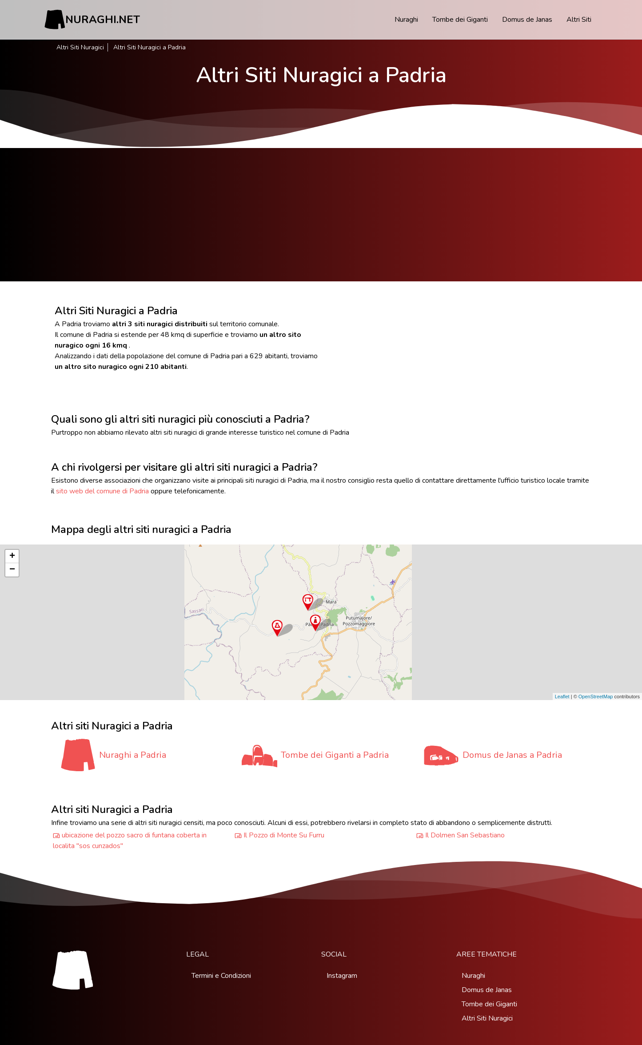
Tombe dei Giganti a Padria (335, 755)
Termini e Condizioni (221, 976)
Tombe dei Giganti (460, 19)
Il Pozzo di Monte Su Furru (283, 835)
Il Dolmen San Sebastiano (465, 835)
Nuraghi (406, 19)
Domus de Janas (527, 19)
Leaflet (562, 696)
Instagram (342, 976)
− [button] (12, 570)
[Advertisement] (321, 214)
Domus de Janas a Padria (512, 755)
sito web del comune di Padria (102, 491)
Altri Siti (578, 19)
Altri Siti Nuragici (80, 47)
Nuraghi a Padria (132, 755)
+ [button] (12, 556)
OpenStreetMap (595, 696)
